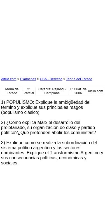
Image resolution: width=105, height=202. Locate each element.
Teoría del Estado (79, 79)
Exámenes (28, 79)
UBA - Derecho (51, 79)
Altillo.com (9, 79)
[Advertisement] (43, 36)
